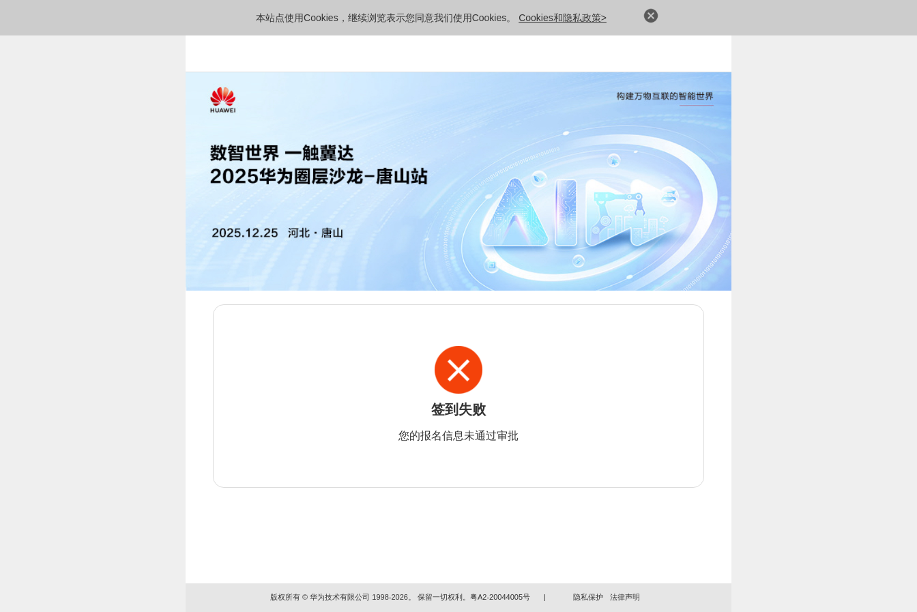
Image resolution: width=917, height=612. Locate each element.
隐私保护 (588, 597)
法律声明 (625, 597)
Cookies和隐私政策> (563, 17)
